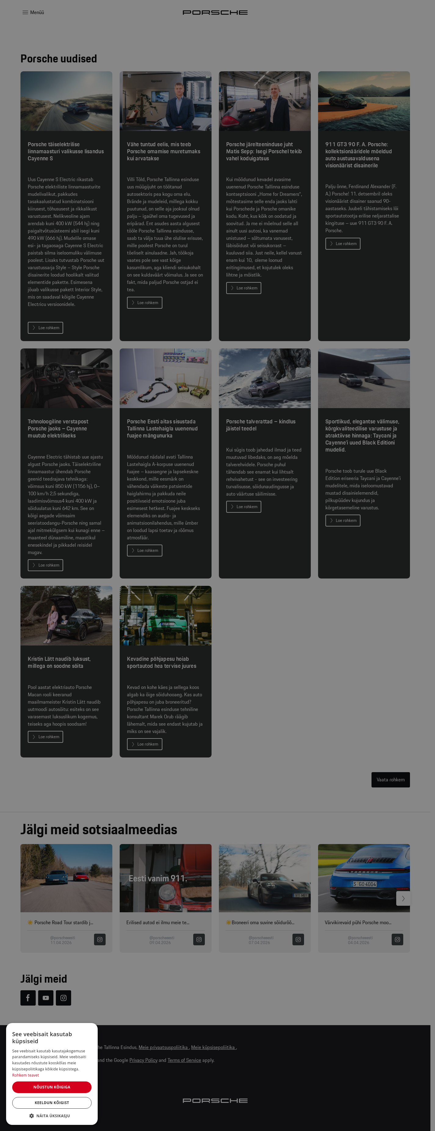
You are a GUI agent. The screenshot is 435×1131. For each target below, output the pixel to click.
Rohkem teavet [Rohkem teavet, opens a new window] (25, 1075)
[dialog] (52, 1074)
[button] (52, 1116)
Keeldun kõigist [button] (52, 1102)
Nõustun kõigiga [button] (51, 1087)
